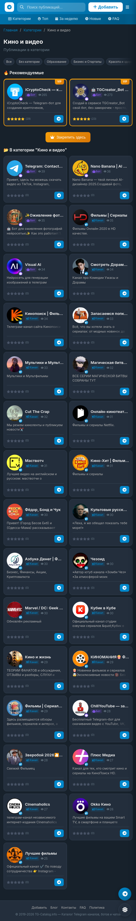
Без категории (34, 62)
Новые (93, 18)
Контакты (68, 907)
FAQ (113, 18)
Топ (43, 18)
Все (10, 62)
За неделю (66, 18)
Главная (11, 30)
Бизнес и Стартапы (100, 62)
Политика (97, 907)
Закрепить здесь (68, 138)
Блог (54, 907)
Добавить (39, 907)
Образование (65, 62)
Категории (19, 18)
